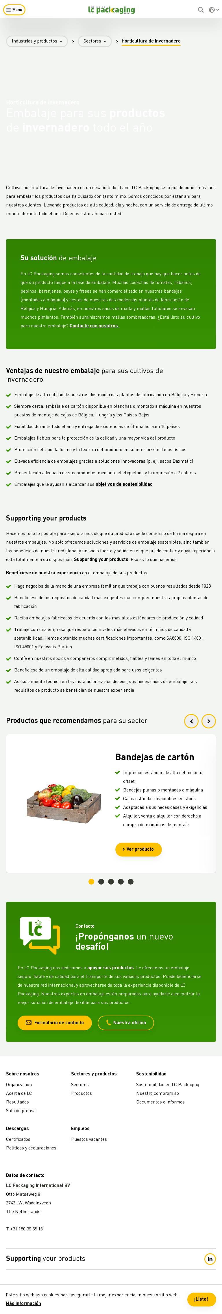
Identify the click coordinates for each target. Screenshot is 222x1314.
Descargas (17, 1129)
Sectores (98, 41)
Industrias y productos (40, 41)
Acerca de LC (19, 1093)
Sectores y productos (94, 1074)
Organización (19, 1085)
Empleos (80, 1129)
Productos (81, 1093)
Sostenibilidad (151, 1074)
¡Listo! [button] (201, 1299)
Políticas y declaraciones (31, 1148)
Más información (23, 1304)
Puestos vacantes (89, 1139)
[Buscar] (201, 10)
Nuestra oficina (126, 1022)
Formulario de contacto (55, 1022)
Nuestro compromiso (157, 1093)
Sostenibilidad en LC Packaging (167, 1085)
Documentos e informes (160, 1102)
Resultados (17, 1102)
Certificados (18, 1139)
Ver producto (138, 849)
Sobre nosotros (22, 1074)
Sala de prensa (21, 1111)
